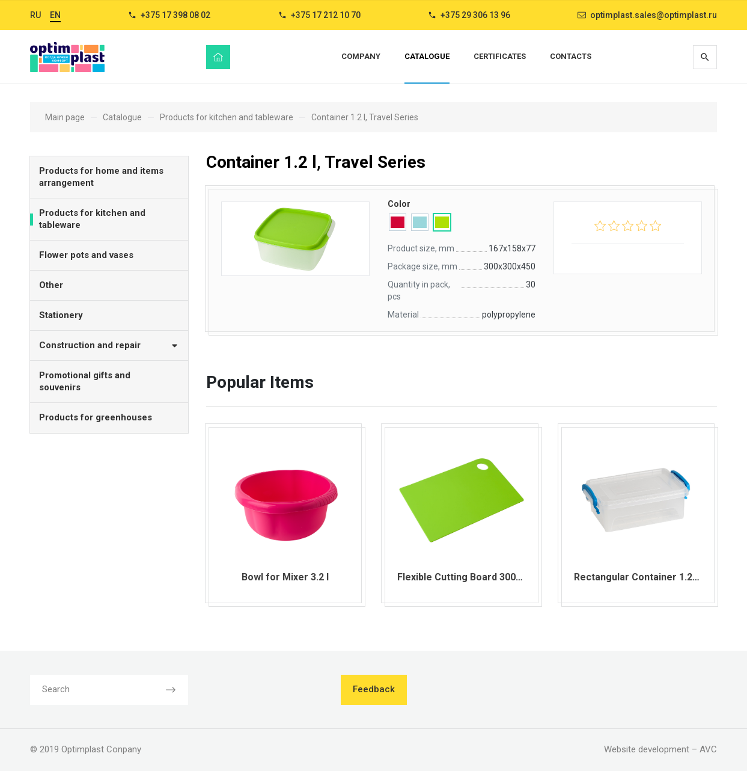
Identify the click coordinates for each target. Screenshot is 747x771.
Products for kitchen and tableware (92, 218)
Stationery (61, 315)
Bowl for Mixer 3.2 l (285, 577)
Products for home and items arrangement (101, 176)
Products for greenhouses (95, 417)
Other (51, 285)
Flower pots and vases (86, 255)
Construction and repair (109, 345)
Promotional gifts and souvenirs (84, 381)
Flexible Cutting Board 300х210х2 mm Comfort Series (518, 577)
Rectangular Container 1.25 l (638, 577)
